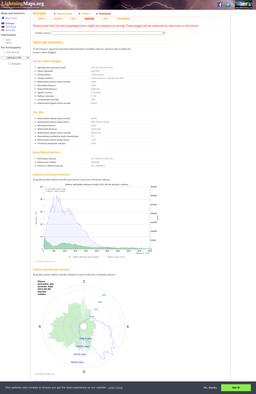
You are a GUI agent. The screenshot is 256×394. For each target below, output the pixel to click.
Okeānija (11, 26)
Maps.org (22, 3)
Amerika (10, 30)
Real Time (11, 18)
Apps (8, 39)
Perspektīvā (123, 18)
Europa (10, 23)
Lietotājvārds (12, 52)
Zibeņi (41, 18)
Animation (17, 63)
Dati (105, 18)
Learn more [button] (115, 387)
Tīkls (73, 18)
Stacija (57, 18)
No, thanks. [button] (211, 387)
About (9, 42)
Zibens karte (64, 13)
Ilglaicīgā (89, 18)
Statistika (105, 13)
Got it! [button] (236, 387)
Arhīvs (85, 13)
